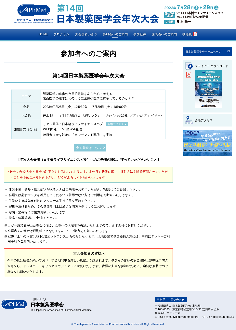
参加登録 (139, 34)
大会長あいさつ (86, 34)
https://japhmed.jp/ (222, 316)
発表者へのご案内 (164, 34)
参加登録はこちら (88, 148)
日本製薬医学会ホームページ (203, 51)
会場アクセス (115, 124)
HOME (43, 34)
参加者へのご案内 (115, 34)
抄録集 (189, 34)
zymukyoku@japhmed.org (182, 316)
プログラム (61, 34)
